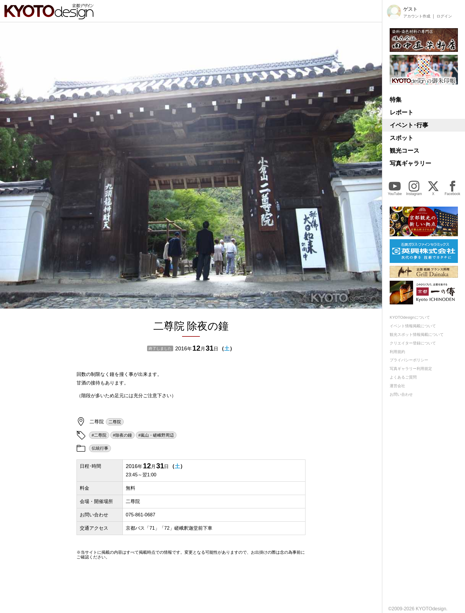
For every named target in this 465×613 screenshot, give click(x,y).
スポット (401, 138)
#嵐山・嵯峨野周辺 (156, 435)
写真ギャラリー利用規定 (411, 368)
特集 (396, 99)
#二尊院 (99, 435)
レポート (401, 112)
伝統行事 (100, 448)
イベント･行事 (409, 125)
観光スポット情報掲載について (417, 334)
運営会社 (397, 386)
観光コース (404, 150)
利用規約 (397, 351)
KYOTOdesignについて (410, 317)
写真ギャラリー (410, 163)
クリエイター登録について (413, 343)
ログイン (444, 16)
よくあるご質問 (403, 377)
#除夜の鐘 (122, 435)
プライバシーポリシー (409, 360)
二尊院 (115, 421)
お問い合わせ (401, 394)
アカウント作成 (416, 16)
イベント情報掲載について (413, 326)
